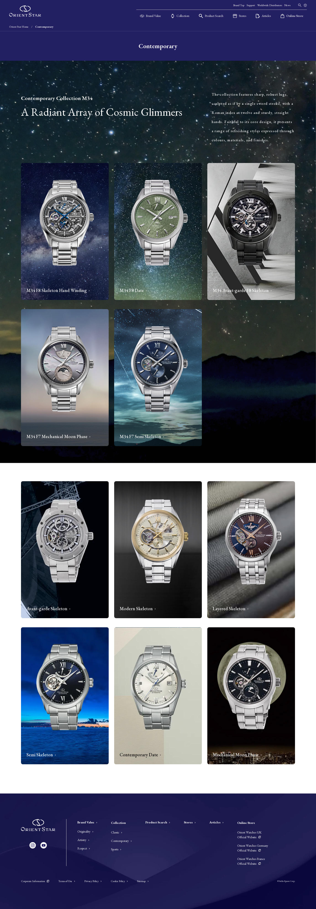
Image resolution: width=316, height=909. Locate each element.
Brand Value (87, 822)
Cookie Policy (119, 881)
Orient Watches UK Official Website (249, 834)
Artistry (83, 840)
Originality (85, 831)
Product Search (157, 822)
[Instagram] (32, 845)
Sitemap (143, 881)
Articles (216, 822)
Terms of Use (66, 881)
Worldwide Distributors (269, 5)
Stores (190, 822)
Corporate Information (35, 881)
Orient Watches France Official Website (251, 861)
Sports (116, 849)
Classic (116, 832)
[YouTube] (43, 845)
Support (251, 5)
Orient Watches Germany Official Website (252, 847)
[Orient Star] (25, 11)
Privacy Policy (93, 881)
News (287, 5)
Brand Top (238, 5)
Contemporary (121, 841)
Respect (83, 848)
